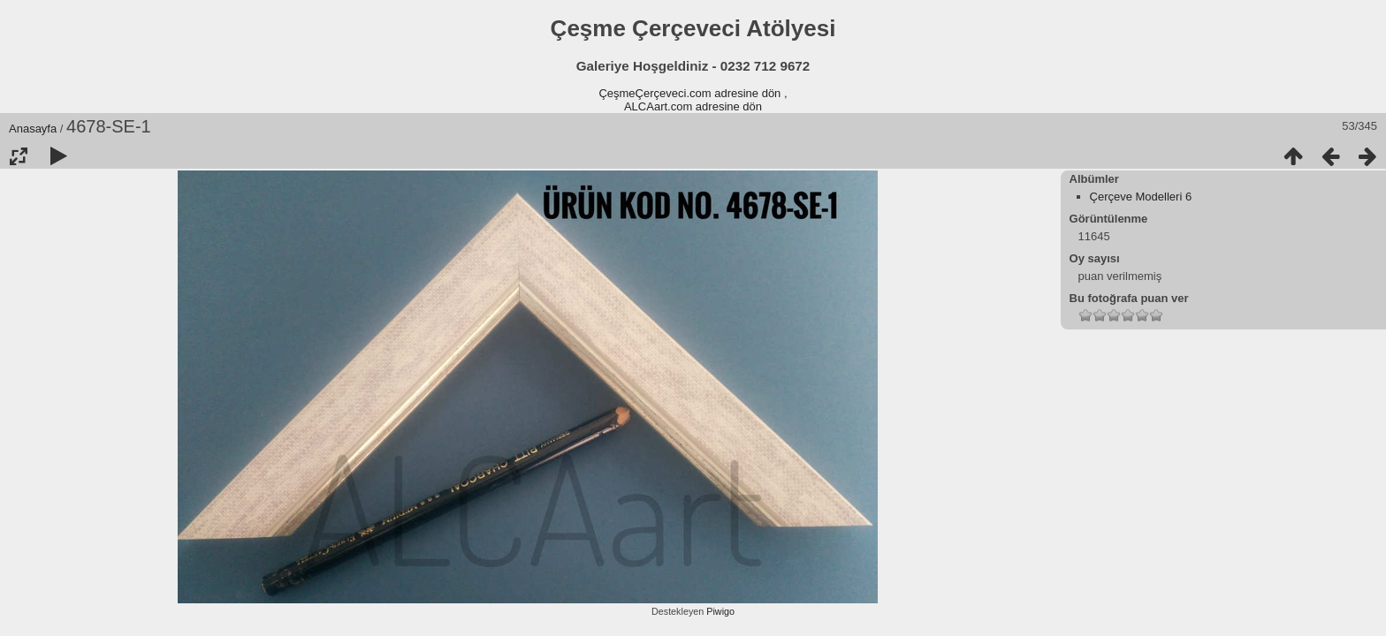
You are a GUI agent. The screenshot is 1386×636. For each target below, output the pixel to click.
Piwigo (720, 611)
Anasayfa (33, 128)
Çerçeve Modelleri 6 (1141, 196)
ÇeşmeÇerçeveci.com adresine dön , (692, 93)
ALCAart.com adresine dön (693, 106)
